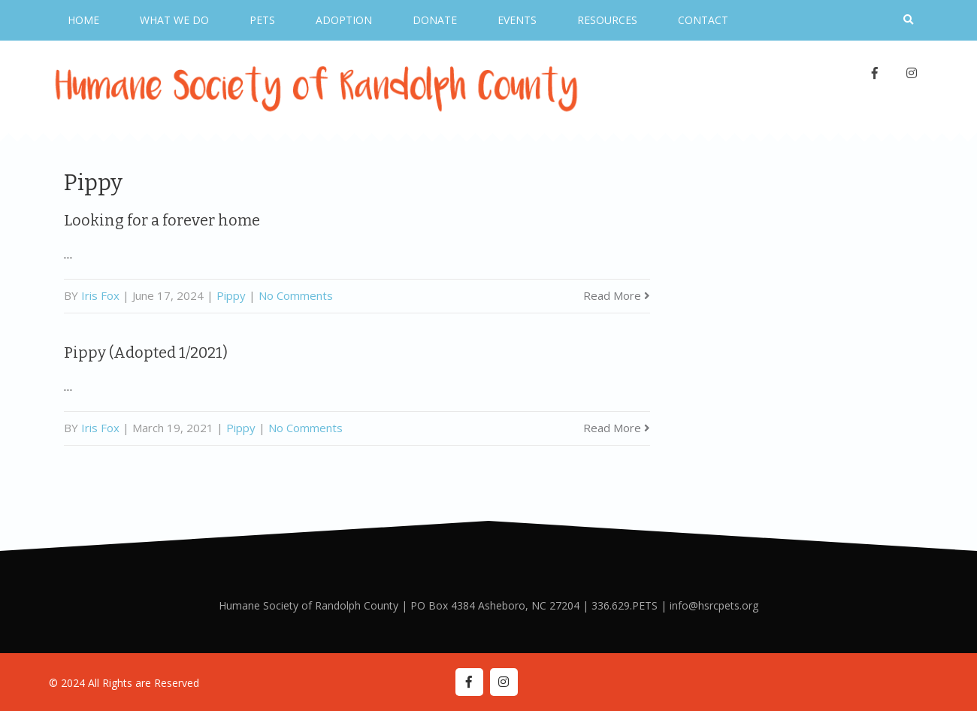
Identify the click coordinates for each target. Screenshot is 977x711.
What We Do (174, 20)
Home (83, 20)
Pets (262, 20)
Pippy (231, 295)
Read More (616, 295)
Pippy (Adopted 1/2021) (146, 352)
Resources (607, 20)
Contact (703, 20)
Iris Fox (100, 295)
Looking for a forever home (162, 220)
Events (517, 20)
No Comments (296, 295)
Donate (435, 20)
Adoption (344, 20)
